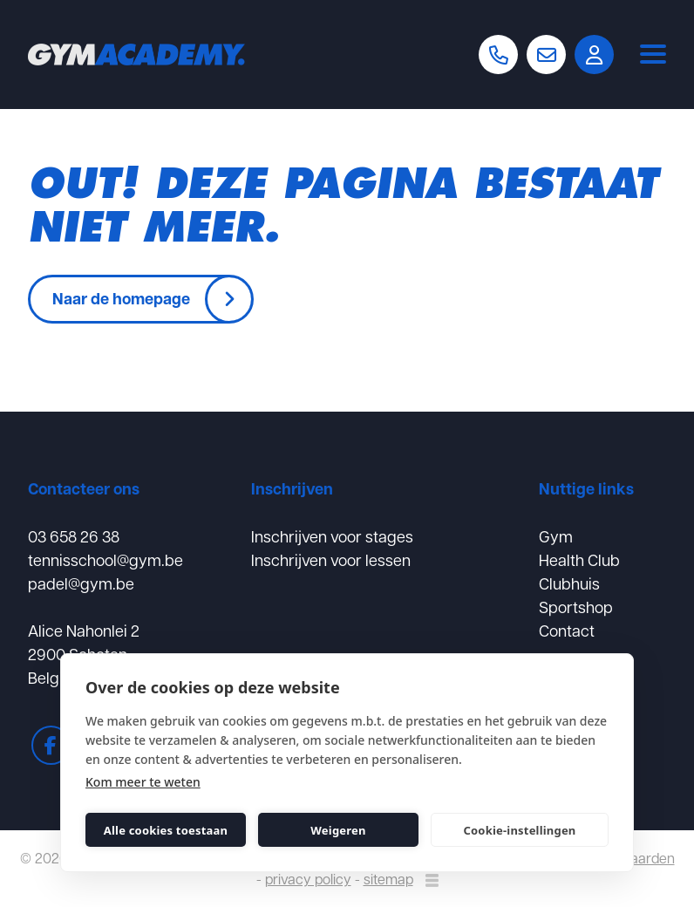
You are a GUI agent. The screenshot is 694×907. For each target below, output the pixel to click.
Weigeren (337, 830)
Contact (567, 630)
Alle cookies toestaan (166, 830)
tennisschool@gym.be (105, 559)
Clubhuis (569, 583)
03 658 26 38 (73, 536)
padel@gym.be (81, 583)
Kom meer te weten (143, 782)
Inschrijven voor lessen (331, 559)
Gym (556, 536)
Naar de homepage (121, 298)
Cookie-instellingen (519, 830)
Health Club (579, 559)
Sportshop (576, 607)
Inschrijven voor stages (332, 536)
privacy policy (308, 878)
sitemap (388, 878)
